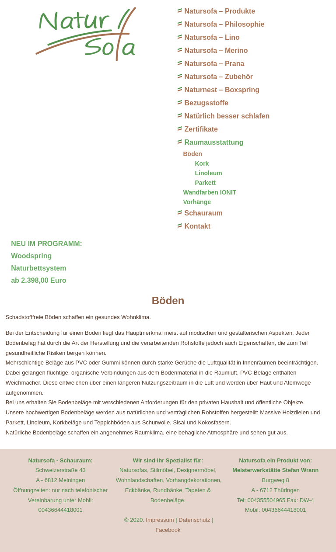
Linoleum (208, 173)
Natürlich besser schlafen (227, 116)
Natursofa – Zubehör (218, 76)
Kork (202, 163)
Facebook (167, 530)
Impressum (160, 520)
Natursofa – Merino (216, 50)
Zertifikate (200, 129)
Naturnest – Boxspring (221, 90)
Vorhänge (197, 201)
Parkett (205, 182)
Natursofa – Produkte (219, 11)
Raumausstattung (213, 142)
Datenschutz (194, 520)
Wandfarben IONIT (209, 192)
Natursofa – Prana (214, 63)
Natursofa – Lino (211, 37)
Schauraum (203, 213)
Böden (192, 153)
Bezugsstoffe (206, 103)
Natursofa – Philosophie (224, 24)
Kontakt (197, 226)
